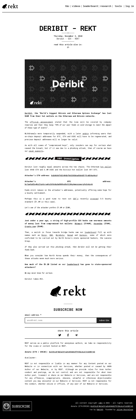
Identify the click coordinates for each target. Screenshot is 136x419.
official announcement (41, 122)
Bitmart (78, 223)
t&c (67, 6)
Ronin (44, 235)
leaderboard (90, 6)
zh (68, 47)
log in (129, 6)
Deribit (60, 38)
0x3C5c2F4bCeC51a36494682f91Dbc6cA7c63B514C (72, 352)
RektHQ (100, 409)
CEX (69, 38)
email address (33, 315)
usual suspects (36, 151)
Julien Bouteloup (124, 409)
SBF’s (75, 199)
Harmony (83, 235)
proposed (94, 199)
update (86, 133)
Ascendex (98, 223)
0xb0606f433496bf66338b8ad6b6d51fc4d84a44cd (74, 175)
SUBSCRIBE (21, 406)
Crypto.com (30, 226)
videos (76, 6)
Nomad (70, 235)
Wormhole (60, 235)
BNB (51, 235)
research (105, 6)
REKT (77, 38)
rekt (100, 403)
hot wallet (105, 167)
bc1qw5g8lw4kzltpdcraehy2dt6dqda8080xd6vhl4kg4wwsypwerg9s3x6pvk (59, 184)
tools (118, 6)
